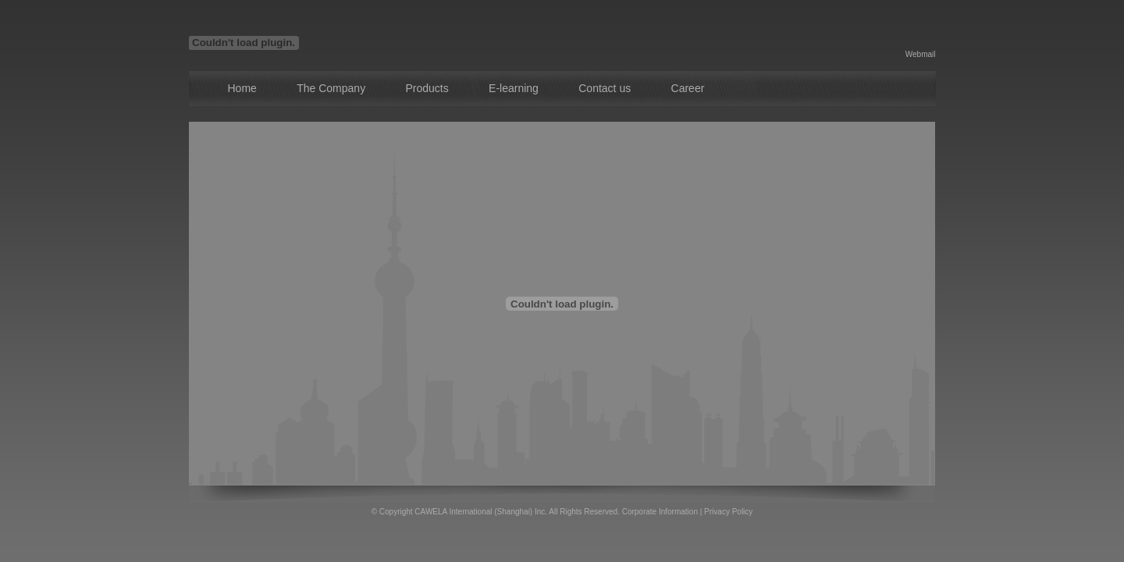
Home (242, 88)
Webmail (920, 54)
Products (426, 88)
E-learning (514, 88)
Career (688, 88)
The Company (331, 88)
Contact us (604, 88)
